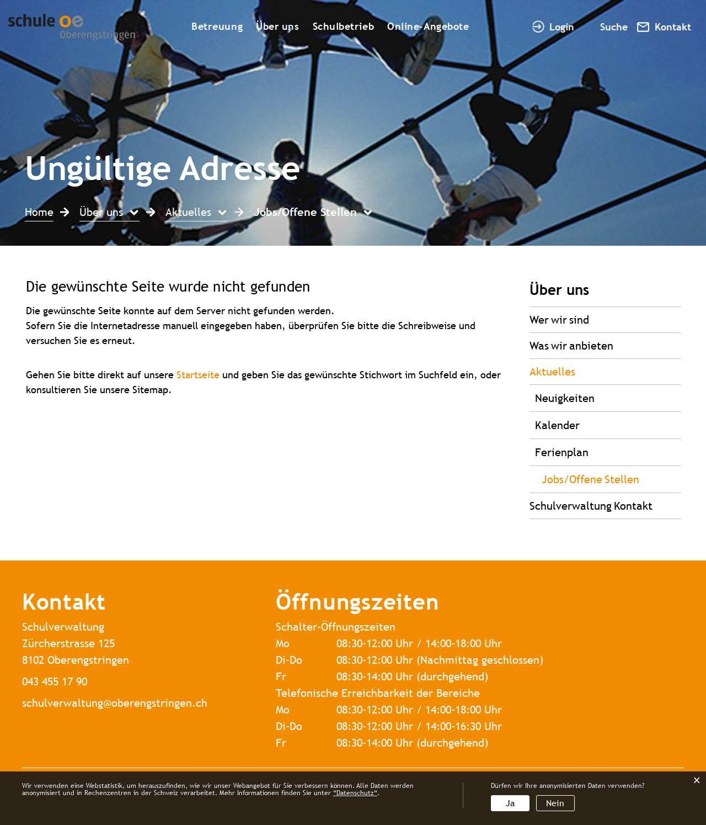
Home (39, 211)
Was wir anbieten (571, 345)
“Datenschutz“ (355, 793)
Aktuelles (552, 371)
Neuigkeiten (565, 398)
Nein (555, 803)
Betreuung (217, 26)
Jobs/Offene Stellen (611, 478)
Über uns (277, 26)
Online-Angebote (428, 26)
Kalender (557, 425)
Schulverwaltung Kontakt (591, 505)
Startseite (198, 374)
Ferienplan (562, 452)
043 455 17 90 (54, 681)
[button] (109, 213)
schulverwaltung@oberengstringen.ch (114, 702)
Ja (510, 803)
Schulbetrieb (344, 26)
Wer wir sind (559, 319)
